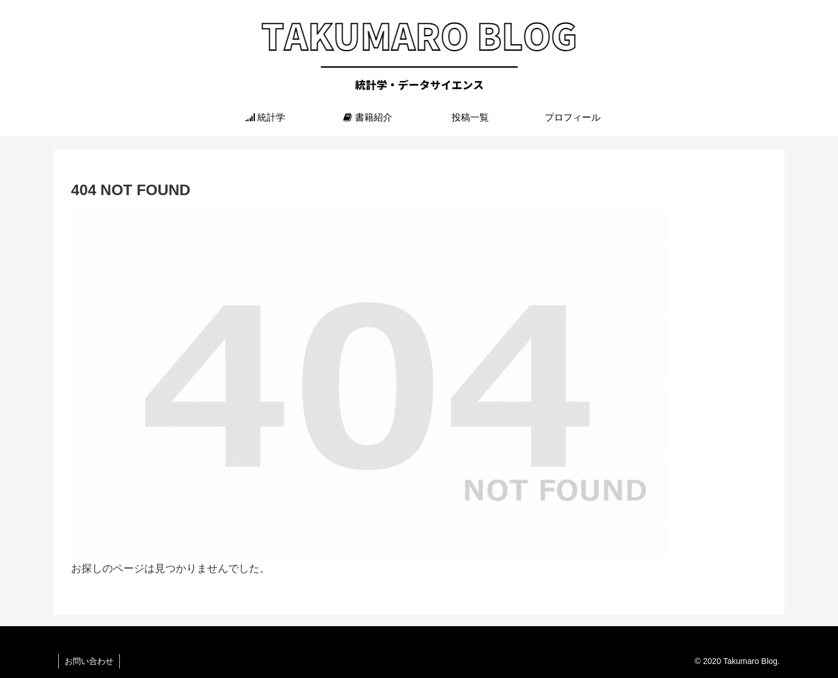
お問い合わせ (89, 661)
